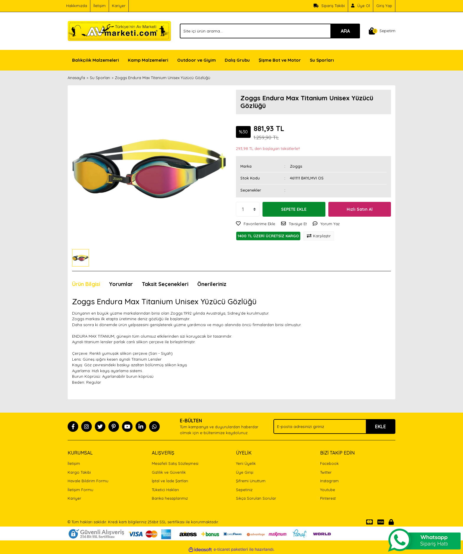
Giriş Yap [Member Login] (384, 5)
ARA (345, 31)
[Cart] (382, 31)
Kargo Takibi (79, 472)
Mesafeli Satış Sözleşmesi (175, 463)
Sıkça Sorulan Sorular (256, 498)
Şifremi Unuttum (250, 480)
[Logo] (119, 30)
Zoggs (296, 166)
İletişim (99, 5)
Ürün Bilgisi (86, 284)
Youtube (327, 489)
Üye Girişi (244, 472)
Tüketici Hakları (165, 489)
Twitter (326, 472)
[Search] (270, 31)
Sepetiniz (244, 489)
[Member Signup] (360, 6)
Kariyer (118, 5)
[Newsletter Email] (334, 426)
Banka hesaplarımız (170, 498)
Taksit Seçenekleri (165, 284)
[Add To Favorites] (255, 224)
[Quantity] (248, 209)
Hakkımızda (76, 5)
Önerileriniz (211, 284)
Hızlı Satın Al (360, 209)
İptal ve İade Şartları (170, 480)
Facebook (329, 463)
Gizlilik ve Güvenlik (169, 472)
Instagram (329, 480)
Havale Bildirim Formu (88, 480)
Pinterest (328, 498)
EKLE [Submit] (380, 426)
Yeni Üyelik (246, 463)
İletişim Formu (80, 489)
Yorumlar (121, 284)
